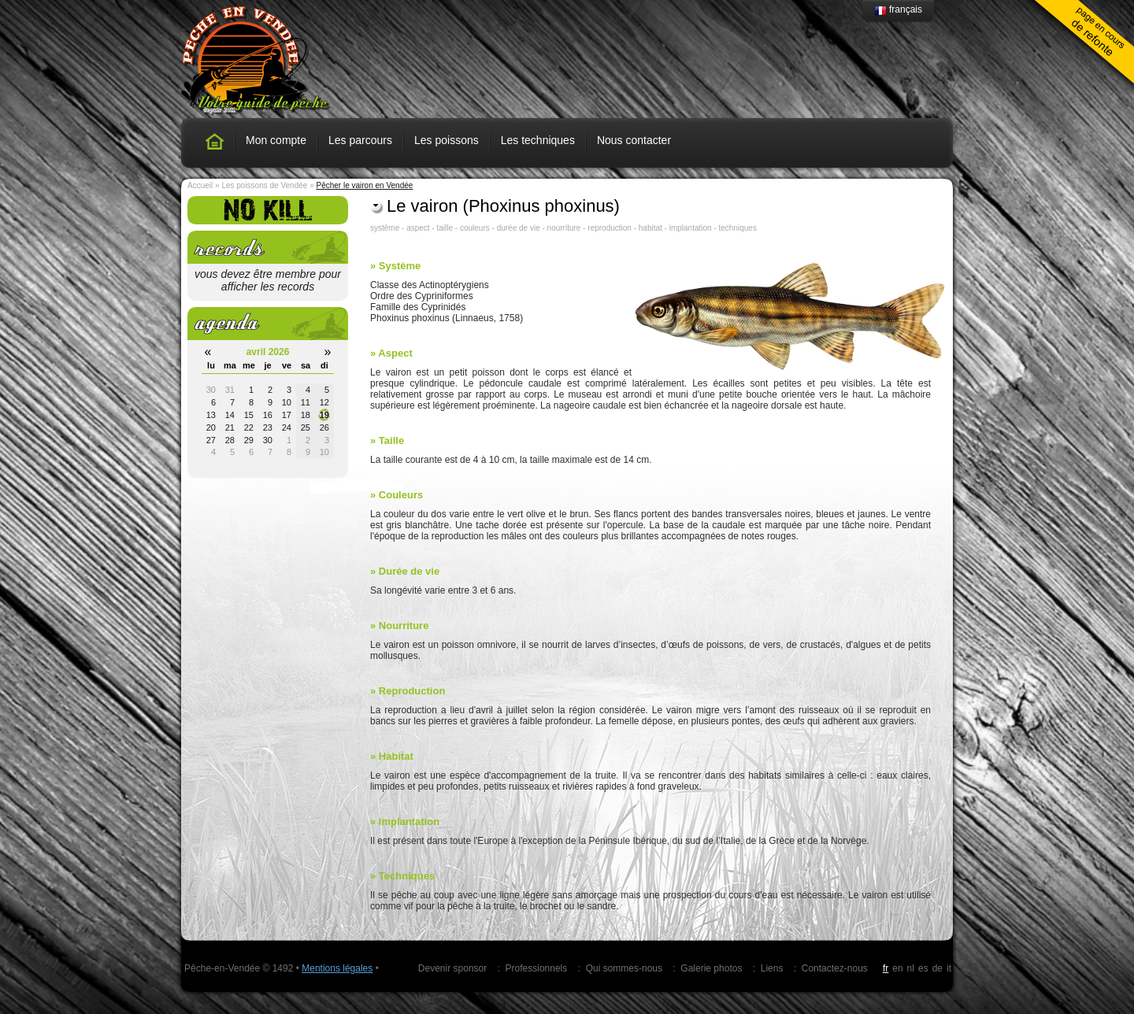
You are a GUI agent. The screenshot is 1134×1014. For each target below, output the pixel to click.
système (384, 228)
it (949, 968)
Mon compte (276, 140)
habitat (650, 228)
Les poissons (446, 140)
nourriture (564, 228)
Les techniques (538, 140)
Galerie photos (711, 968)
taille (444, 228)
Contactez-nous (835, 968)
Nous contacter (634, 140)
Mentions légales (337, 968)
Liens (772, 968)
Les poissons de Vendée (264, 185)
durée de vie (518, 228)
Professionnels (537, 968)
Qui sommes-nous (624, 968)
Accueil (200, 185)
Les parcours (360, 140)
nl (910, 968)
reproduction (609, 228)
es (923, 968)
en (897, 968)
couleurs (475, 228)
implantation (690, 228)
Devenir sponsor (452, 968)
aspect (417, 228)
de (937, 968)
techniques (738, 228)
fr (885, 968)
